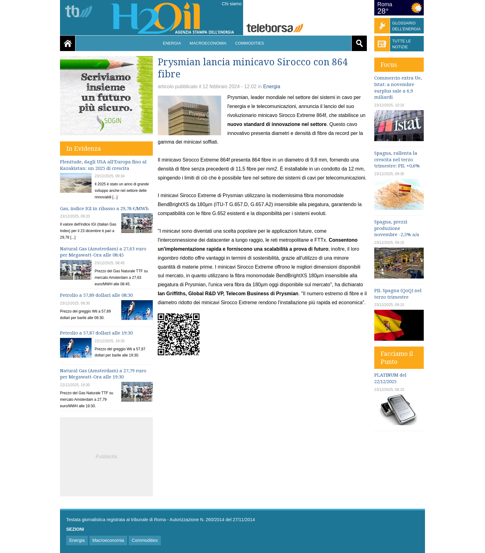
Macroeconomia (208, 43)
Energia (172, 43)
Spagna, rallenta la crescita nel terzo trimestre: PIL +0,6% (397, 159)
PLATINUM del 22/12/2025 (390, 378)
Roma (384, 4)
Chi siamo (232, 3)
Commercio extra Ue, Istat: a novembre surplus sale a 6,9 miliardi (398, 87)
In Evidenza (83, 148)
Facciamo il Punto (396, 357)
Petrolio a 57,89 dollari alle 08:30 (96, 295)
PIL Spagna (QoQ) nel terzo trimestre (398, 294)
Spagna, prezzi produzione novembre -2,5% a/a (396, 228)
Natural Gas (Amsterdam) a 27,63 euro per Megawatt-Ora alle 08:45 (103, 252)
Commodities (249, 43)
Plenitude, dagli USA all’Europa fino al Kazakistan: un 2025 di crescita (103, 165)
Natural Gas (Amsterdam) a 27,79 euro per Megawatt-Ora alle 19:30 (103, 374)
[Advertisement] (106, 456)
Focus (388, 64)
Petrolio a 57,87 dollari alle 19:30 (96, 333)
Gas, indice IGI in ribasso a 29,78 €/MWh (104, 208)
